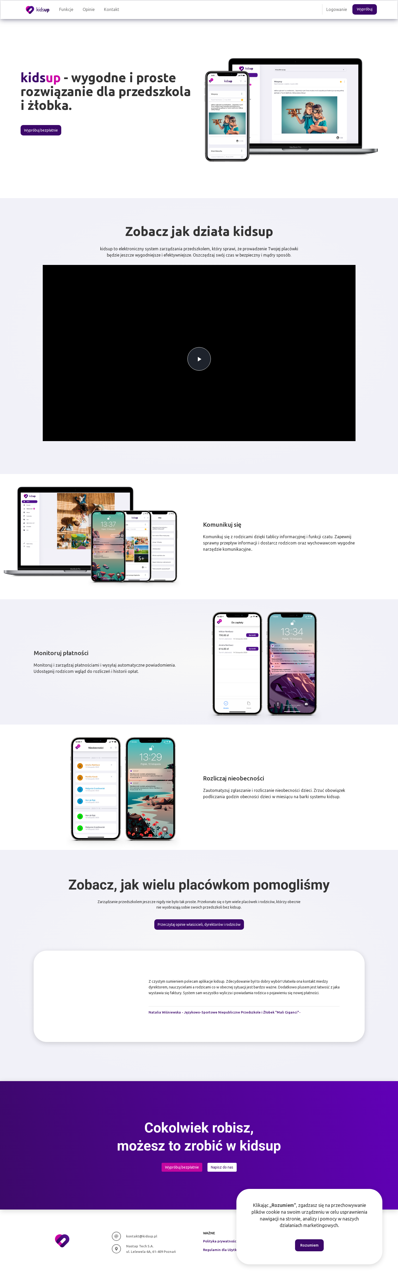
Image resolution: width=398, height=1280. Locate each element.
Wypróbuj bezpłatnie (41, 130)
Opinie (89, 9)
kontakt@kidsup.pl (141, 1236)
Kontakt (111, 9)
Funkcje (66, 9)
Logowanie (336, 9)
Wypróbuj (364, 9)
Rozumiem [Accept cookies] (309, 1245)
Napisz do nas (222, 1167)
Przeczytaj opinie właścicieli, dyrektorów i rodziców (199, 924)
